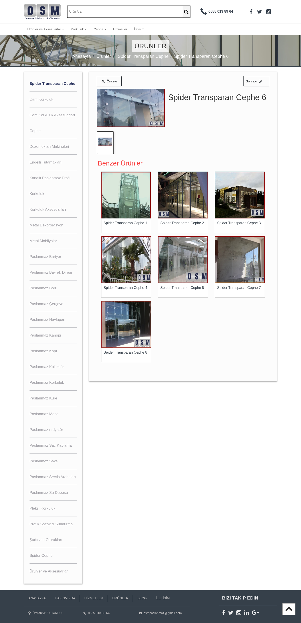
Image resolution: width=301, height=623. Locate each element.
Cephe (99, 29)
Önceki (109, 81)
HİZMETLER (93, 598)
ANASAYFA (37, 598)
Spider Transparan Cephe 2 (182, 223)
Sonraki (254, 81)
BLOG (142, 598)
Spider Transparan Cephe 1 (125, 223)
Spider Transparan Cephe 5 (182, 288)
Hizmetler (120, 29)
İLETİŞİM (163, 598)
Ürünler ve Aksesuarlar (45, 29)
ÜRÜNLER (120, 598)
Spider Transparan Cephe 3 (239, 223)
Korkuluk (79, 29)
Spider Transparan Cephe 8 (125, 353)
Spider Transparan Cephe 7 (239, 288)
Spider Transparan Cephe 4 (125, 288)
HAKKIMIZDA (65, 598)
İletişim (139, 29)
